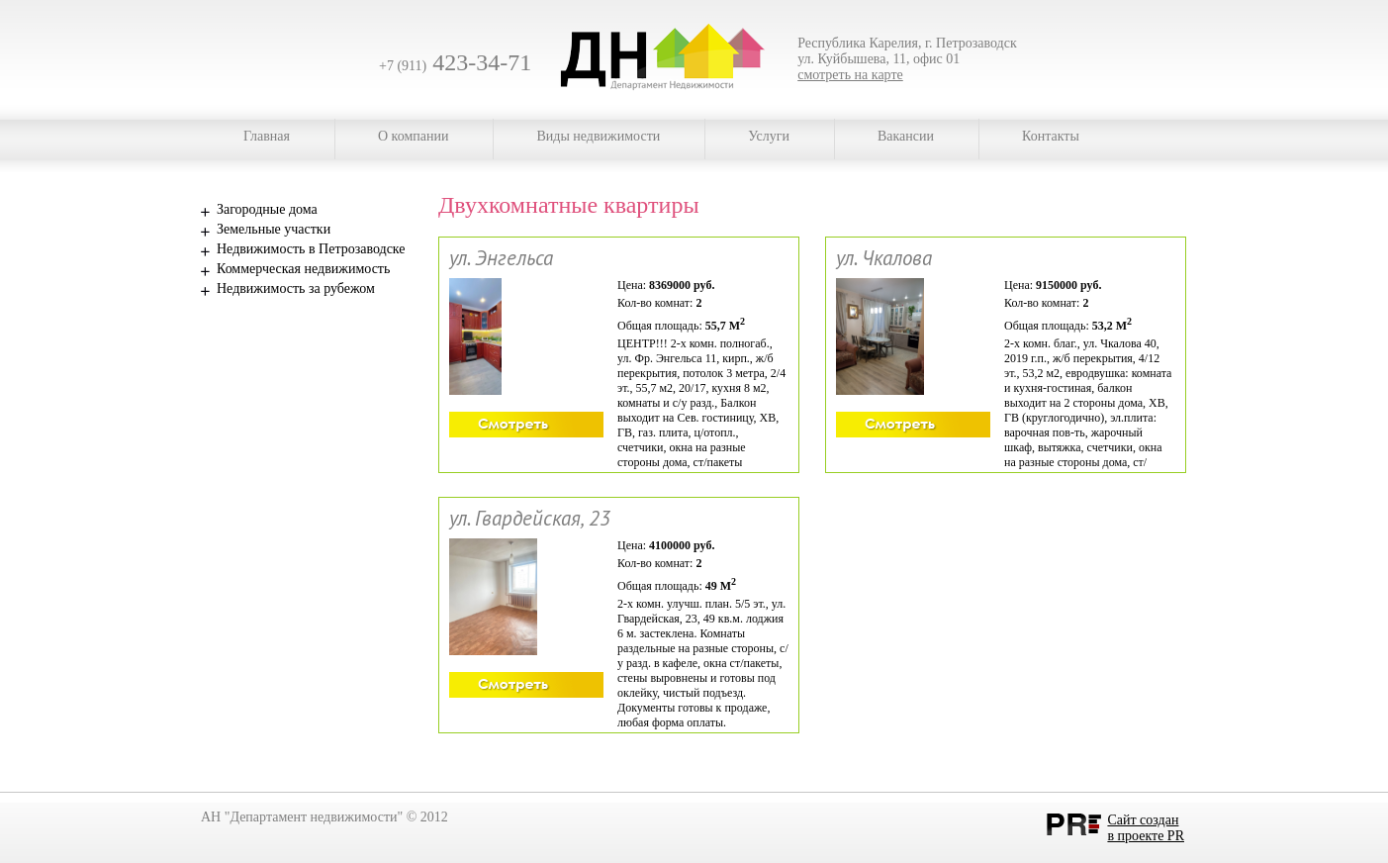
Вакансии (906, 136)
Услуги (768, 136)
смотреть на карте (850, 74)
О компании (413, 136)
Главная (266, 136)
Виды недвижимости (598, 136)
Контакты (1050, 136)
